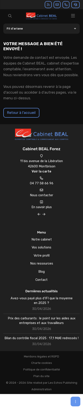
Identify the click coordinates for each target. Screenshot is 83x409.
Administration (41, 389)
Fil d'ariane (15, 28)
